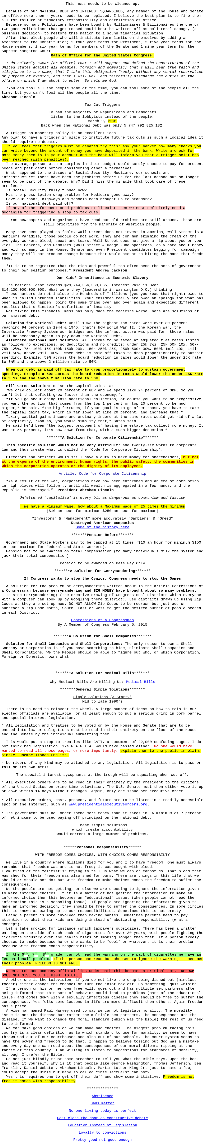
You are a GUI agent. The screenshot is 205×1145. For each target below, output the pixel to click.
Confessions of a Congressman (102, 620)
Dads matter (103, 1103)
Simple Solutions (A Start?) (102, 697)
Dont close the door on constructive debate (102, 1118)
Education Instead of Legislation (102, 1125)
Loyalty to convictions (102, 1133)
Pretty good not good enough (102, 1140)
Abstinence (102, 1096)
